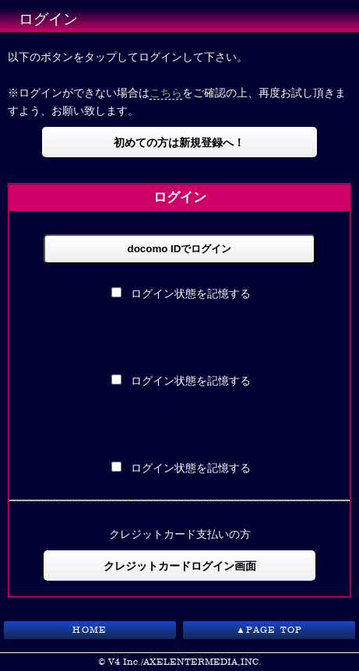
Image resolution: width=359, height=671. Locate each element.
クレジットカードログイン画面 (180, 565)
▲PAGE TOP (269, 629)
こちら (166, 92)
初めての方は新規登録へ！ (179, 142)
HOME (89, 629)
